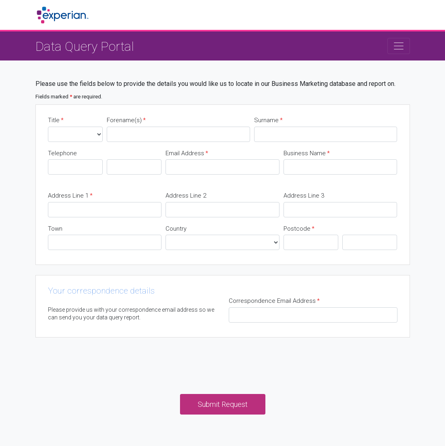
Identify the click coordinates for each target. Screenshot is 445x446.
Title (56, 120)
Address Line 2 (186, 195)
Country (176, 228)
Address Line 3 (304, 195)
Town (55, 228)
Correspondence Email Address (274, 301)
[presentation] (222, 363)
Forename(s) (126, 120)
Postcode (299, 228)
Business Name (307, 153)
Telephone (62, 153)
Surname (268, 120)
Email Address (187, 153)
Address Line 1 (70, 195)
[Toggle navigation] (398, 46)
